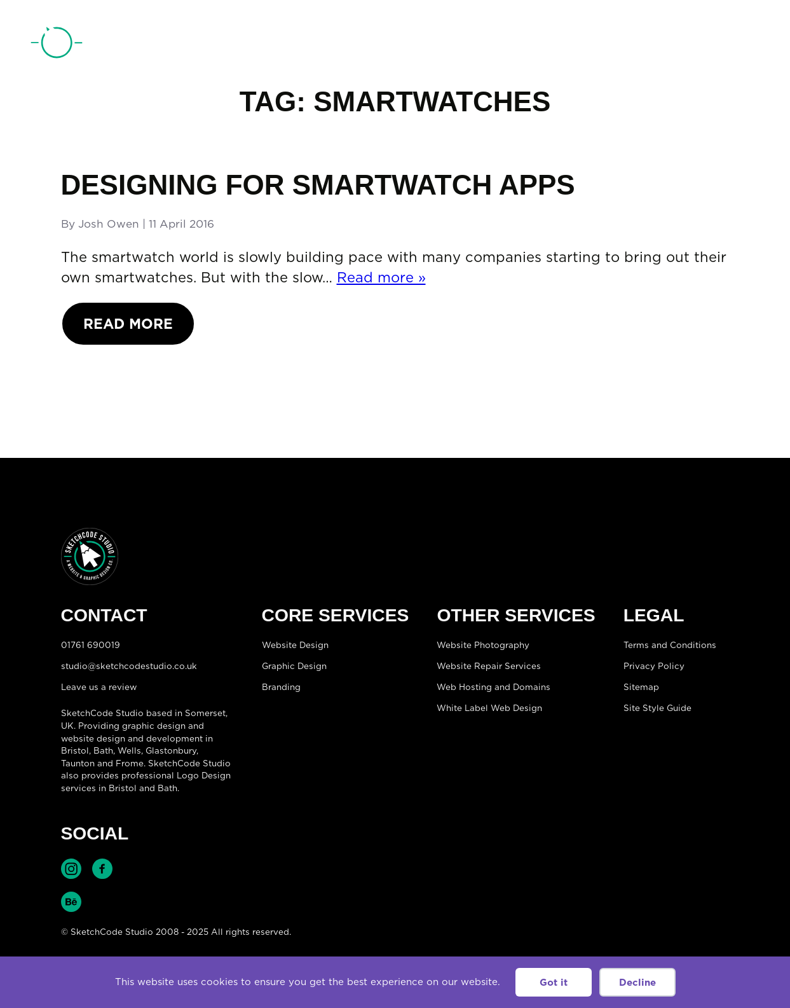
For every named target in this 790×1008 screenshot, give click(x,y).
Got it (554, 982)
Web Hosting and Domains (493, 687)
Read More (128, 323)
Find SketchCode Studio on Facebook (102, 869)
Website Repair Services (489, 666)
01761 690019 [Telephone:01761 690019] (690, 46)
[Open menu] (749, 45)
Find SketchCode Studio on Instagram (71, 869)
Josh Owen (108, 223)
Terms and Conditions (669, 645)
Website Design (295, 645)
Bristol (75, 750)
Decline (637, 982)
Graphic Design (294, 666)
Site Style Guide (657, 708)
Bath (103, 750)
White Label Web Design (489, 708)
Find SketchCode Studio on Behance (71, 902)
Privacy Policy (653, 666)
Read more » (381, 277)
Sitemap (641, 687)
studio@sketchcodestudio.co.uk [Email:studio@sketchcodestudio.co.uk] (129, 666)
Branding (281, 687)
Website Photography (483, 645)
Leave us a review (99, 687)
